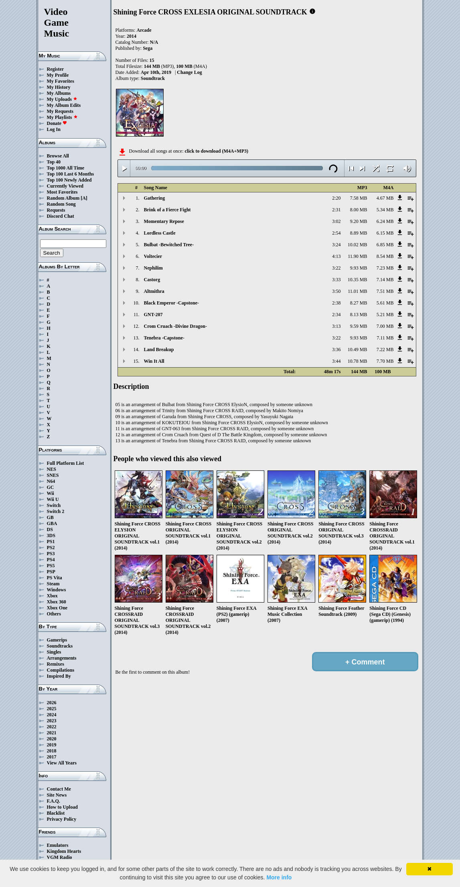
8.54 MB (385, 256)
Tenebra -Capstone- (164, 338)
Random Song (61, 204)
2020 (52, 739)
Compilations (61, 670)
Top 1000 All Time (65, 168)
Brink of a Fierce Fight (167, 210)
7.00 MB (385, 326)
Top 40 (54, 162)
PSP (51, 571)
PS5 (51, 565)
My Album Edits (64, 105)
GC (50, 487)
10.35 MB (357, 279)
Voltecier (153, 256)
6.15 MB (385, 233)
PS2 (51, 547)
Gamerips (57, 640)
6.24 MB (385, 221)
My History (59, 87)
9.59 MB (358, 326)
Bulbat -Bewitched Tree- (169, 244)
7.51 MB (385, 291)
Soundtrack (153, 78)
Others (54, 614)
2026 (52, 702)
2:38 (336, 303)
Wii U (53, 499)
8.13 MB (358, 314)
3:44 (336, 361)
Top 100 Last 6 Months (70, 174)
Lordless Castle (160, 233)
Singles (54, 652)
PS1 (51, 541)
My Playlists (62, 117)
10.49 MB (357, 349)
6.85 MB (385, 244)
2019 (52, 745)
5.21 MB (385, 314)
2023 (52, 720)
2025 (52, 708)
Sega (147, 48)
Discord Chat (60, 216)
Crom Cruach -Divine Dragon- (175, 326)
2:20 (336, 198)
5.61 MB (385, 303)
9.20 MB (358, 221)
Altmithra (154, 291)
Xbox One (57, 608)
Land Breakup (159, 349)
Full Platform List (65, 463)
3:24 (336, 244)
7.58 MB (358, 198)
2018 (52, 751)
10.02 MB (357, 244)
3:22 (336, 268)
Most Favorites (62, 192)
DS (50, 529)
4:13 (336, 256)
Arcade (144, 30)
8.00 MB (358, 210)
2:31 (336, 210)
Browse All (58, 156)
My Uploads (62, 99)
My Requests (60, 111)
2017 (52, 757)
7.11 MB (385, 338)
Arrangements (62, 658)
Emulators (58, 845)
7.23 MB (385, 268)
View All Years (62, 763)
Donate (57, 123)
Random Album (63, 198)
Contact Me (59, 789)
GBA (52, 523)
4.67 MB (385, 198)
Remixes (55, 664)
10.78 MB (357, 361)
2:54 (336, 233)
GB (50, 517)
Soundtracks (60, 646)
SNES (53, 475)
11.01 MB (357, 291)
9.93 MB (358, 268)
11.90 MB (357, 256)
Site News (57, 795)
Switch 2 (56, 511)
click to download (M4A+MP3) (216, 151)
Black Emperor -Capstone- (171, 303)
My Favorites (60, 81)
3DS (51, 535)
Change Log (189, 72)
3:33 (336, 279)
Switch (54, 505)
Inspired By (59, 676)
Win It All (154, 361)
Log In (54, 129)
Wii (50, 493)
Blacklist (56, 813)
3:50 (336, 291)
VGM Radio (59, 857)
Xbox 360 (56, 602)
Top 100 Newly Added (69, 180)
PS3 (51, 553)
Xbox (52, 596)
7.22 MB (385, 349)
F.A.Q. (53, 801)
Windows (56, 590)
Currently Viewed (65, 186)
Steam (53, 584)
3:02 (336, 221)
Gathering (154, 198)
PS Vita (54, 577)
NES (51, 469)
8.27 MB (358, 303)
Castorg (152, 279)
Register (55, 69)
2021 (52, 733)
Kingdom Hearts (64, 851)
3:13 (336, 326)
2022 (52, 727)
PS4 (51, 559)
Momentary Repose (164, 221)
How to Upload (62, 807)
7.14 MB (385, 279)
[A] (84, 198)
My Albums (59, 93)
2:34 (336, 314)
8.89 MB (358, 233)
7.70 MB (385, 361)
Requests (56, 210)
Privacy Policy (62, 819)
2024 (52, 714)
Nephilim (153, 268)
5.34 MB (385, 210)
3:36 (336, 349)
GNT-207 (153, 314)
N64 (51, 481)
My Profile (58, 75)
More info (279, 877)
